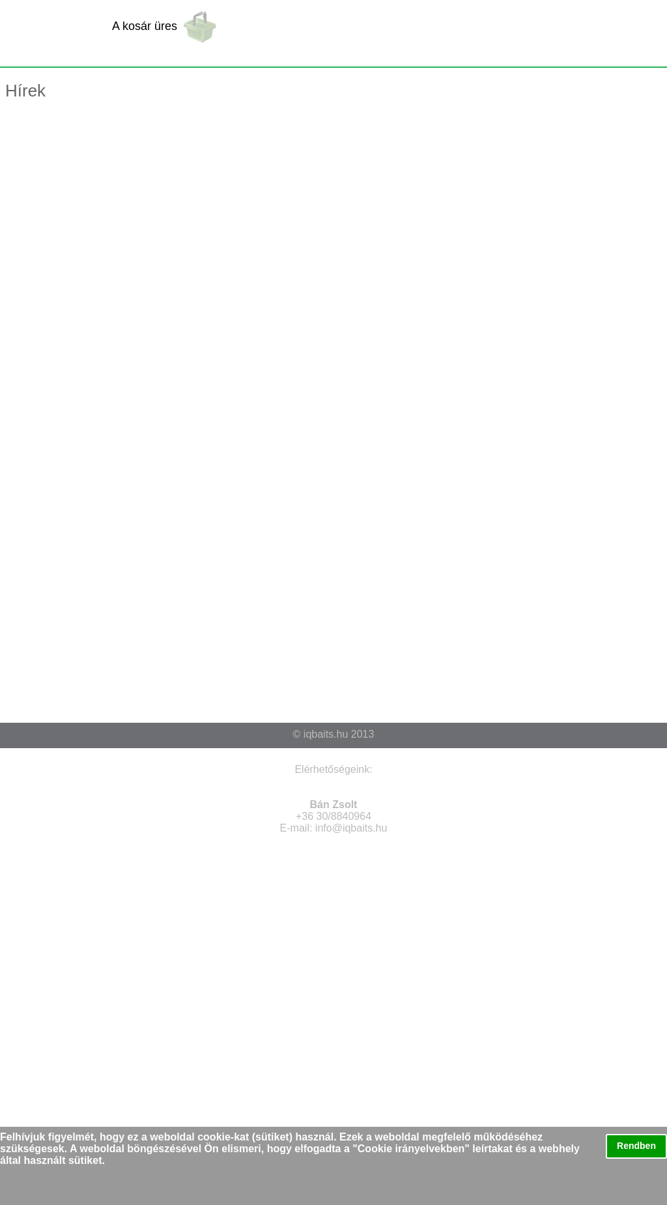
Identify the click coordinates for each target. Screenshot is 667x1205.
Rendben (636, 1145)
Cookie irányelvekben (411, 1148)
